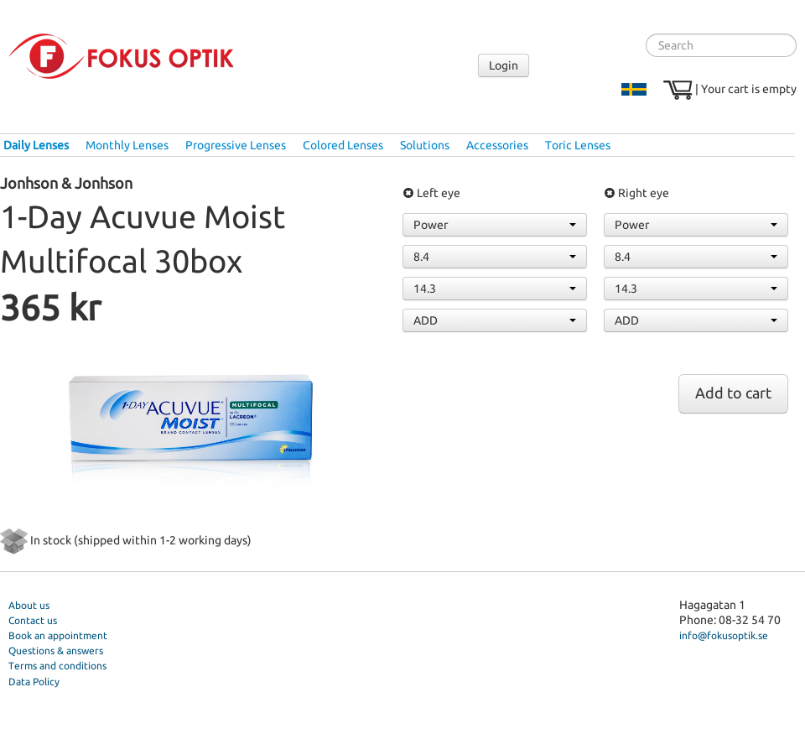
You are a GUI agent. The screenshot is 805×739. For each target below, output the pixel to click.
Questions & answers (55, 650)
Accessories (497, 145)
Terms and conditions (57, 665)
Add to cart (733, 393)
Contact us (32, 620)
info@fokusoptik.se (723, 635)
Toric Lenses (577, 145)
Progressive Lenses (235, 145)
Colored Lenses (343, 145)
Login (503, 65)
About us (28, 605)
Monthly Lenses (127, 145)
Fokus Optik (121, 56)
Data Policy (34, 681)
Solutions (424, 145)
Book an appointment (57, 635)
